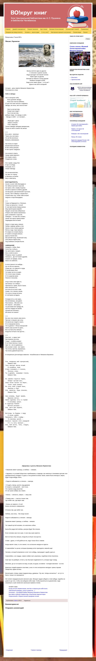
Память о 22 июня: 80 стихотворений (77, 129)
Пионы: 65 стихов (76, 137)
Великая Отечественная (56, 29)
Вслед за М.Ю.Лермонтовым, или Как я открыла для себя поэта (28, 588)
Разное (85, 32)
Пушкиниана (84, 29)
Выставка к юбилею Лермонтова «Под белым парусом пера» (27, 594)
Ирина (15, 600)
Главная (8, 29)
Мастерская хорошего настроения (61, 32)
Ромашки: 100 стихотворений (79, 133)
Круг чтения (43, 29)
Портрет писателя (33, 29)
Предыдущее (63, 650)
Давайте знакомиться (19, 29)
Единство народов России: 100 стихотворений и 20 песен (80, 140)
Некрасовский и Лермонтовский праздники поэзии (24, 596)
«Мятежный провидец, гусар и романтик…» (22, 590)
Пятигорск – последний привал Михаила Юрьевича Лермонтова (28, 592)
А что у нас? (45, 32)
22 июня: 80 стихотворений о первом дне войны (79, 124)
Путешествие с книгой (72, 29)
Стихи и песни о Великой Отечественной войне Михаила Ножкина (79, 48)
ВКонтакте (74, 77)
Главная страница (36, 650)
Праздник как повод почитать (14, 32)
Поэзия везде (77, 32)
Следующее (9, 650)
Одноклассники (75, 79)
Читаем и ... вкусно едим (32, 32)
